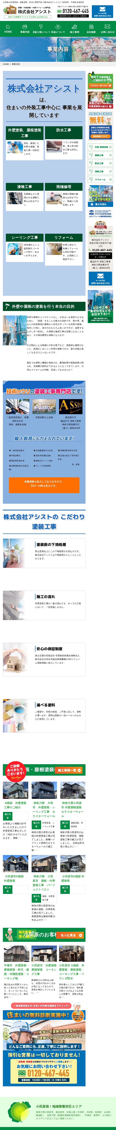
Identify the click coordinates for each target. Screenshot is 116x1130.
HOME (8, 29)
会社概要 (91, 29)
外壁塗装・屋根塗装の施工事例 (74, 29)
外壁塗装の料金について (58, 29)
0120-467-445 (102, 250)
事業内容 (25, 29)
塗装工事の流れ (41, 29)
